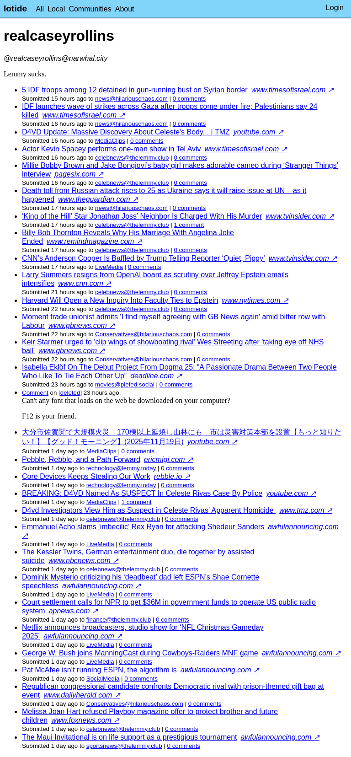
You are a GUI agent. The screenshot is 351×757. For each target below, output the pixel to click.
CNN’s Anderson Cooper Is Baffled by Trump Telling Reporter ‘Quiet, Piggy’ (143, 258)
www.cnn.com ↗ (84, 283)
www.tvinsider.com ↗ (300, 216)
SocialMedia (103, 678)
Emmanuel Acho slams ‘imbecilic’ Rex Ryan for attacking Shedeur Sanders (143, 527)
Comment (35, 392)
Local (56, 9)
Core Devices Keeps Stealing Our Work (86, 476)
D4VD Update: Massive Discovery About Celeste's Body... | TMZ (126, 132)
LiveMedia (109, 266)
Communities (90, 9)
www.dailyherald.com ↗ (81, 695)
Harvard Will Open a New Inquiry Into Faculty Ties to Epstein (120, 300)
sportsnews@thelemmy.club (124, 745)
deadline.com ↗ (156, 376)
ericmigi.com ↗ (168, 459)
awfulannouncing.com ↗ (101, 586)
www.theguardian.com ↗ (98, 199)
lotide (15, 8)
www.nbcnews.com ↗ (83, 560)
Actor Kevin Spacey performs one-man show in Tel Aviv (111, 149)
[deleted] (70, 392)
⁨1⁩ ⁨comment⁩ (189, 224)
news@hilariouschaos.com (131, 98)
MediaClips (110, 140)
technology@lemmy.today (121, 468)
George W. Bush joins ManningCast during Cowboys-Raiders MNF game (140, 653)
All (40, 9)
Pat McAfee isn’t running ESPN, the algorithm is (99, 670)
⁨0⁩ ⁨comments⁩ (189, 98)
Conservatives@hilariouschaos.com (143, 334)
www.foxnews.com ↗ (85, 720)
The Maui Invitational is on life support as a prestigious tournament (129, 737)
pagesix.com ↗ (78, 174)
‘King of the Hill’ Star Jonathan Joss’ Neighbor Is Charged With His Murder (142, 216)
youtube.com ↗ (258, 132)
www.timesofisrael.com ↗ (292, 90)
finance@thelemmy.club (118, 619)
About (124, 9)
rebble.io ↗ (172, 476)
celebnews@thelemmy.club (132, 157)
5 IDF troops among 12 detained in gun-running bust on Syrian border (135, 90)
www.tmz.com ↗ (305, 510)
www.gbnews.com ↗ (81, 325)
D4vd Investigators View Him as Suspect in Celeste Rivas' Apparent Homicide (149, 510)
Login (335, 7)
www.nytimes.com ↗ (255, 300)
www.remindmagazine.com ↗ (94, 241)
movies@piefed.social (124, 384)
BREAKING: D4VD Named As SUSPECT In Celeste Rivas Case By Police (142, 493)
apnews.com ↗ (73, 611)
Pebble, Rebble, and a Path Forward (81, 459)
